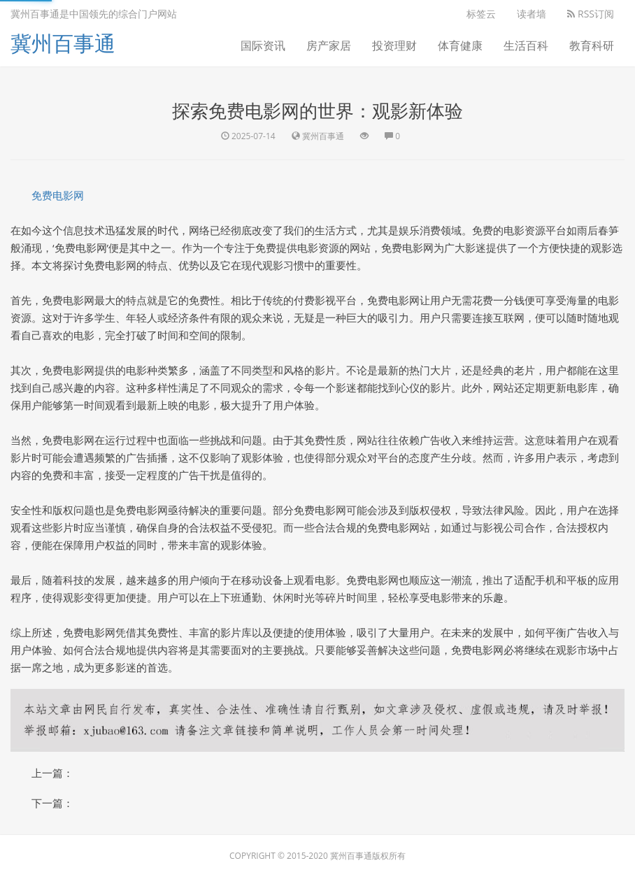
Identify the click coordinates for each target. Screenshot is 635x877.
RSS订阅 (590, 13)
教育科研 (591, 45)
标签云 (481, 13)
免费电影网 (57, 195)
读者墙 (531, 13)
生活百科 (526, 45)
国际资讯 (263, 45)
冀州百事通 (62, 43)
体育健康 (460, 45)
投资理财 (394, 45)
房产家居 (328, 45)
